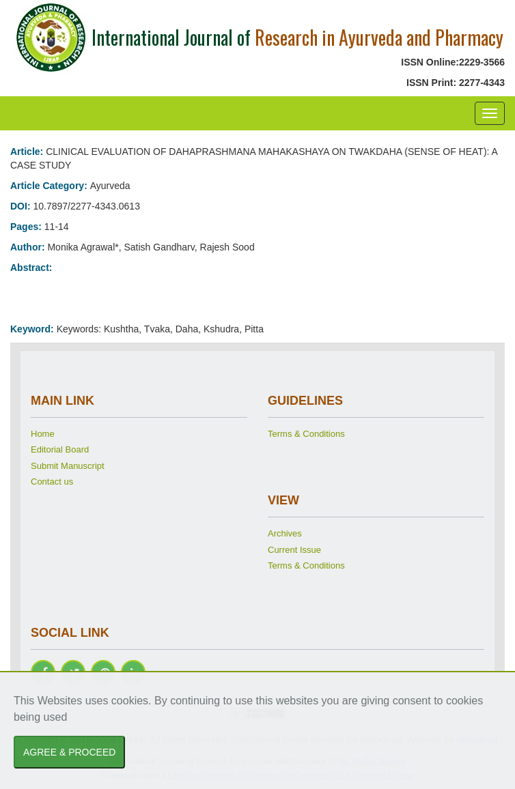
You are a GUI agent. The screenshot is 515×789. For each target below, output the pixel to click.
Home (43, 434)
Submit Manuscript (68, 466)
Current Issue (294, 550)
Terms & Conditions (306, 434)
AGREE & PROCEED (69, 752)
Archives (285, 533)
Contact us (52, 481)
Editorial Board (60, 449)
